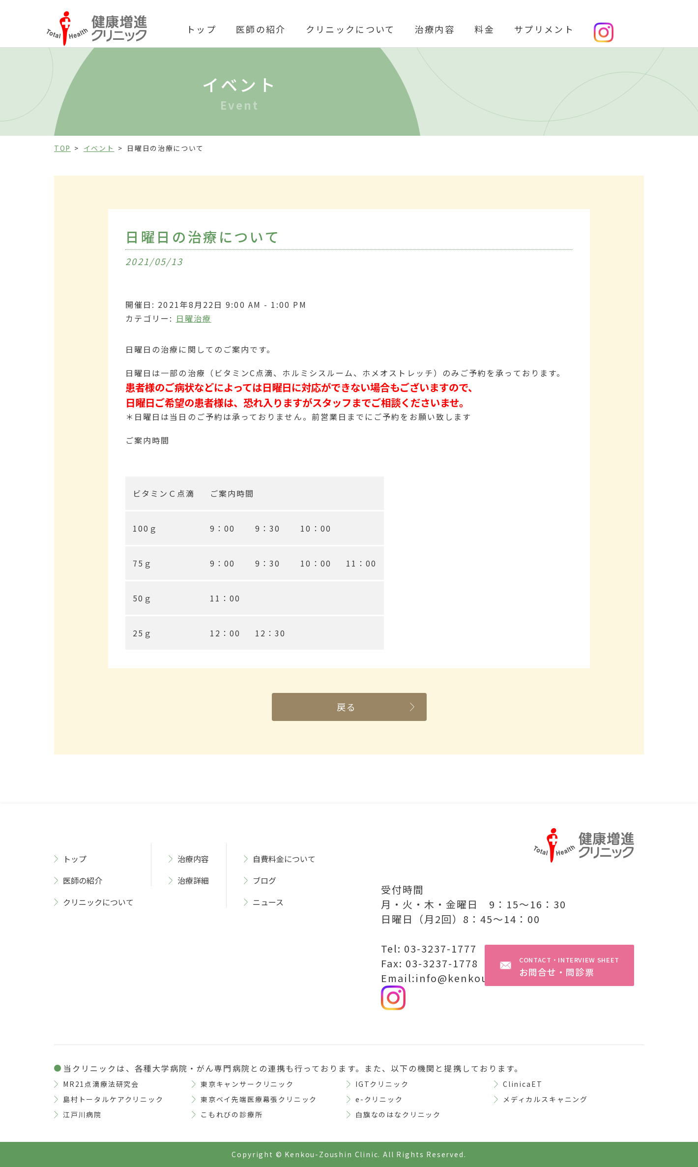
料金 (484, 29)
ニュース (268, 902)
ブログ (264, 880)
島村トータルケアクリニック (113, 1099)
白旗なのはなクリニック (398, 1114)
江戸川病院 (82, 1114)
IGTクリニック (382, 1084)
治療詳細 (193, 880)
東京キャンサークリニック (247, 1084)
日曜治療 (193, 318)
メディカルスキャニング (545, 1099)
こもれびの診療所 (232, 1114)
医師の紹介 (261, 29)
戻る (347, 706)
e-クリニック (379, 1099)
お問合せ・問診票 (569, 966)
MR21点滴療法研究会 (101, 1084)
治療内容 (435, 29)
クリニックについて (350, 29)
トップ (201, 29)
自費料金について (284, 859)
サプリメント (544, 29)
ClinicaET (522, 1084)
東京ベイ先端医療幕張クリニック (259, 1099)
